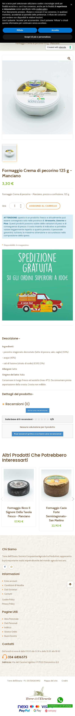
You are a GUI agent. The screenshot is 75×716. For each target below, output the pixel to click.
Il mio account (10, 581)
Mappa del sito (51, 680)
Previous (3, 499)
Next (72, 499)
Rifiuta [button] (20, 30)
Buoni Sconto (10, 636)
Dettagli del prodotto (17, 394)
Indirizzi (7, 627)
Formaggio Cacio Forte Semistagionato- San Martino (56, 514)
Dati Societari (10, 589)
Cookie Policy (8, 599)
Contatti (8, 594)
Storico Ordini (10, 631)
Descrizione (10, 338)
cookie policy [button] (41, 9)
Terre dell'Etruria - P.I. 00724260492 (23, 680)
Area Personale (11, 619)
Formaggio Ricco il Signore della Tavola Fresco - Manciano (19, 512)
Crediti (65, 680)
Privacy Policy (8, 604)
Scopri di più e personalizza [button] (37, 37)
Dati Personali (10, 623)
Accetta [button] (55, 30)
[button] (71, 4)
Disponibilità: (10, 245)
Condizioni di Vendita (14, 585)
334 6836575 (17, 657)
